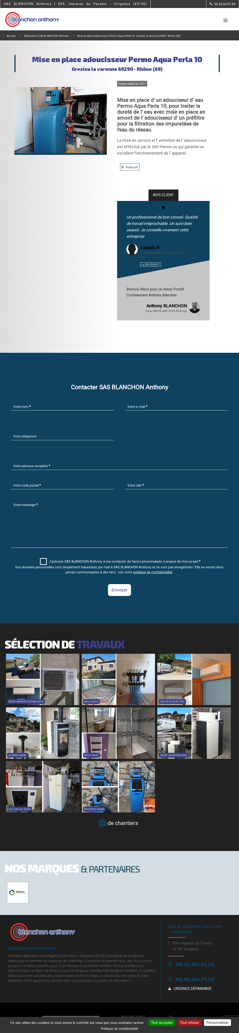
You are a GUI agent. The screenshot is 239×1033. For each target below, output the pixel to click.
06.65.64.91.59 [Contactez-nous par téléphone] (195, 964)
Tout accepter (162, 1023)
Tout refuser (189, 1023)
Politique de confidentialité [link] (119, 1028)
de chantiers (123, 823)
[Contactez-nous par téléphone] (222, 4)
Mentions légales (133, 1016)
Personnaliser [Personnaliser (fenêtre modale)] (217, 1023)
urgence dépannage (192, 988)
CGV (170, 1016)
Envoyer (119, 590)
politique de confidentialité (152, 572)
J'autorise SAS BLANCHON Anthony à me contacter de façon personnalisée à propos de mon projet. (120, 561)
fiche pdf (132, 167)
